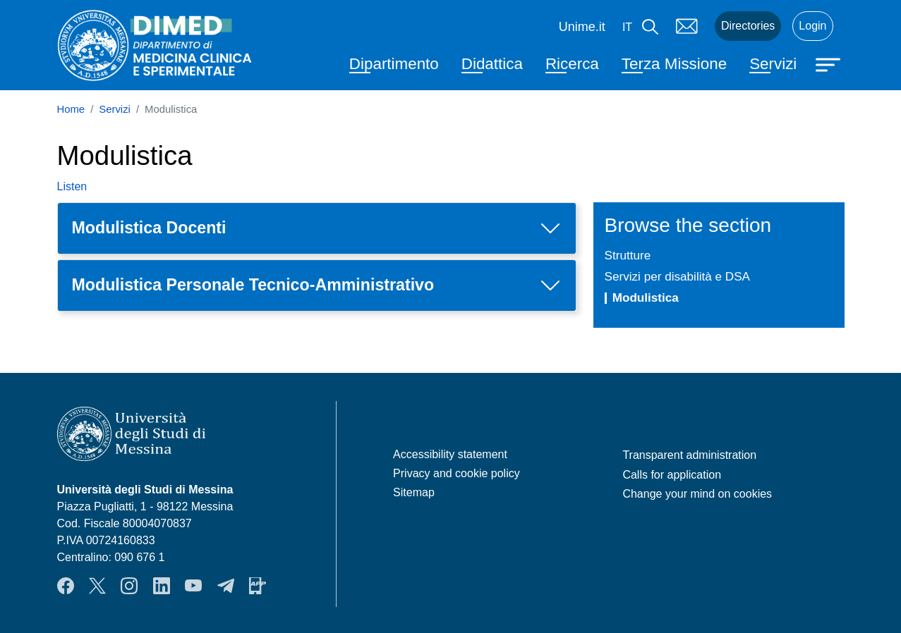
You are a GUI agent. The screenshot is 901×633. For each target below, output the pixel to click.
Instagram (129, 585)
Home (71, 109)
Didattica (492, 64)
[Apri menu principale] (830, 63)
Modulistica (645, 297)
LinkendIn (161, 585)
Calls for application (671, 475)
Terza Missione (674, 64)
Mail (686, 26)
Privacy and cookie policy (456, 473)
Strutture (628, 255)
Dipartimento (394, 64)
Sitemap (414, 492)
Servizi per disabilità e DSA (678, 276)
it (627, 27)
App (257, 585)
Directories (748, 26)
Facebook (65, 585)
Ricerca (572, 64)
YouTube (193, 585)
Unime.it (582, 27)
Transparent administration (689, 455)
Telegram (225, 585)
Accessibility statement (450, 454)
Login (812, 26)
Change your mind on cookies (697, 494)
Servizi (773, 64)
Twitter (97, 585)
